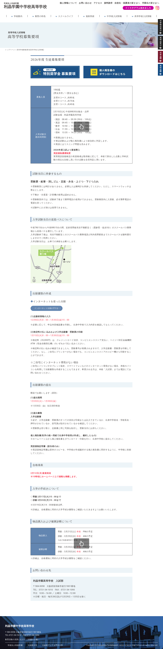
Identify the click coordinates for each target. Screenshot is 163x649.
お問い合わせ (85, 3)
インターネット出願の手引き (49, 308)
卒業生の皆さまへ (150, 3)
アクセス (98, 3)
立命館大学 (31, 645)
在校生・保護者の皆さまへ (127, 3)
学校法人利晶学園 (15, 645)
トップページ (10, 50)
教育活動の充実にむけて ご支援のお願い (22, 639)
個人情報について (68, 3)
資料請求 (108, 3)
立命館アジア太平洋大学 (50, 645)
